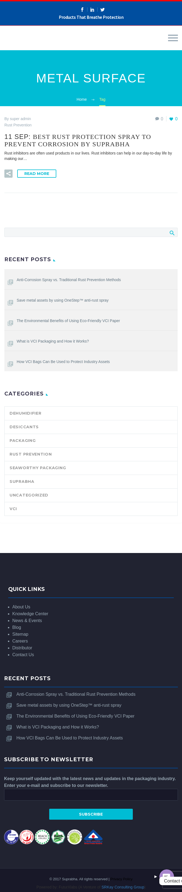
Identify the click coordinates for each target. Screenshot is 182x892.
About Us (21, 607)
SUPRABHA (22, 481)
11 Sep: (77, 140)
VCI (13, 508)
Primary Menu (173, 38)
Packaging (23, 440)
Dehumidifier (25, 413)
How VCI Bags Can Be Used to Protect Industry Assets (63, 361)
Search (172, 233)
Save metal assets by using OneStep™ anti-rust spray (62, 300)
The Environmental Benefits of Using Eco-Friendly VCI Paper (68, 321)
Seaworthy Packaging (38, 467)
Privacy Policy (121, 879)
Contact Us (23, 654)
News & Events (27, 620)
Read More (36, 173)
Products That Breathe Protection (91, 17)
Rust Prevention (31, 454)
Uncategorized (29, 495)
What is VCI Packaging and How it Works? (53, 341)
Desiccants (24, 426)
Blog (16, 627)
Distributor (22, 648)
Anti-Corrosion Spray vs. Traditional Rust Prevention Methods (69, 280)
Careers (20, 641)
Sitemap (20, 634)
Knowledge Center (30, 613)
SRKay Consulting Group (123, 887)
